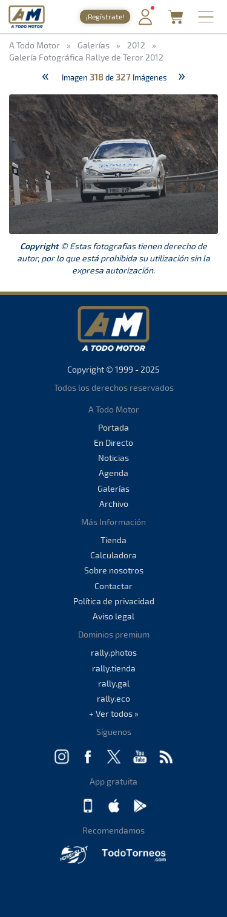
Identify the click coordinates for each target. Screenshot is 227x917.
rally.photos (114, 652)
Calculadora (113, 555)
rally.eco (113, 698)
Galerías (113, 488)
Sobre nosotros (113, 570)
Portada (113, 427)
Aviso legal (113, 616)
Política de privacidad (113, 601)
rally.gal (114, 683)
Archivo (113, 503)
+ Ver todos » (114, 713)
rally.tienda (114, 668)
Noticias (113, 457)
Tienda (113, 540)
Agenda (113, 473)
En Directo (113, 442)
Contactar (113, 586)
